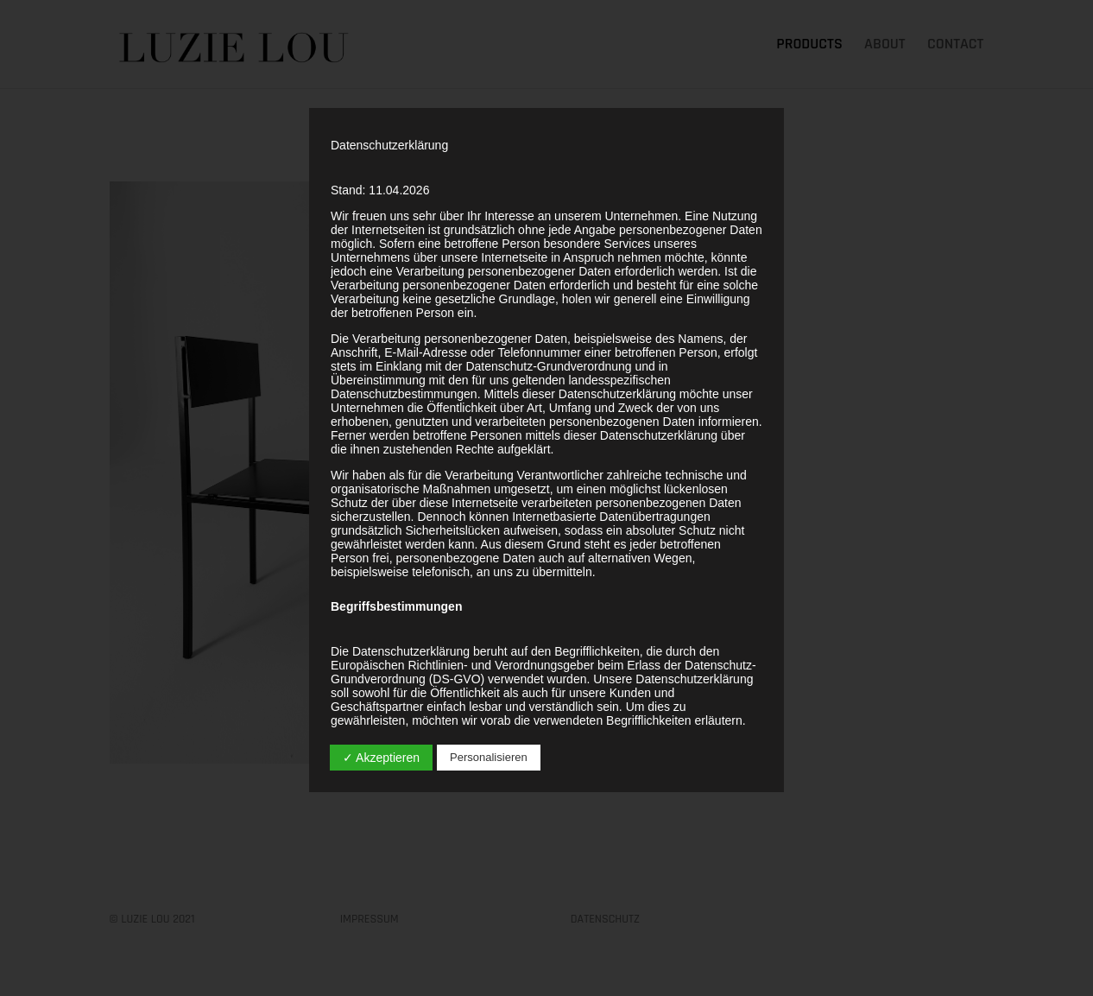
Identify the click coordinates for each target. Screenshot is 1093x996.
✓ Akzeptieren (381, 757)
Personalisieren (489, 757)
